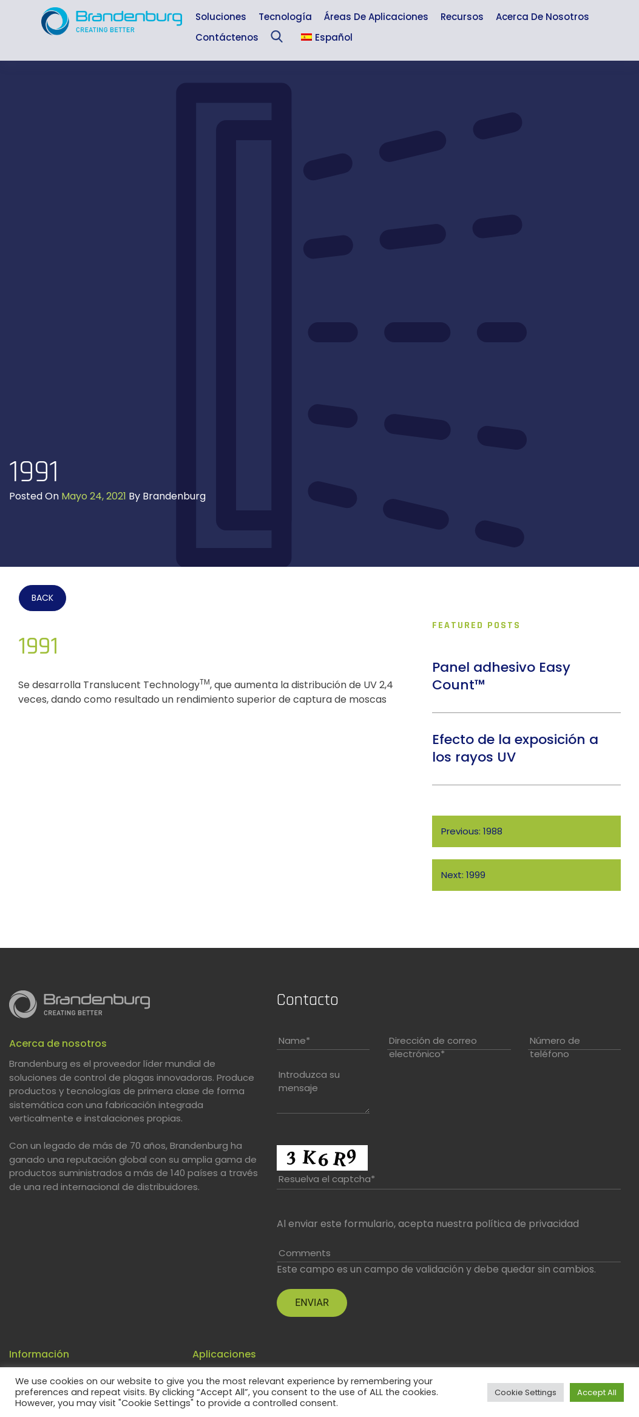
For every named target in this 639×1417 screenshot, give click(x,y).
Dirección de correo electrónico (433, 1047)
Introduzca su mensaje (309, 1081)
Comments (305, 1252)
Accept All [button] (597, 1392)
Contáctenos (227, 37)
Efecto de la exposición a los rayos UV (515, 748)
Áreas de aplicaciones (376, 16)
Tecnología (285, 16)
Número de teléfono (555, 1047)
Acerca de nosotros (542, 16)
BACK (42, 598)
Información (39, 1354)
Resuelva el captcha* (327, 1178)
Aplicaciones (224, 1354)
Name (294, 1040)
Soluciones (220, 16)
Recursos (462, 16)
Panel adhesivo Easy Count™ (501, 676)
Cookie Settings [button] (525, 1392)
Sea (279, 39)
